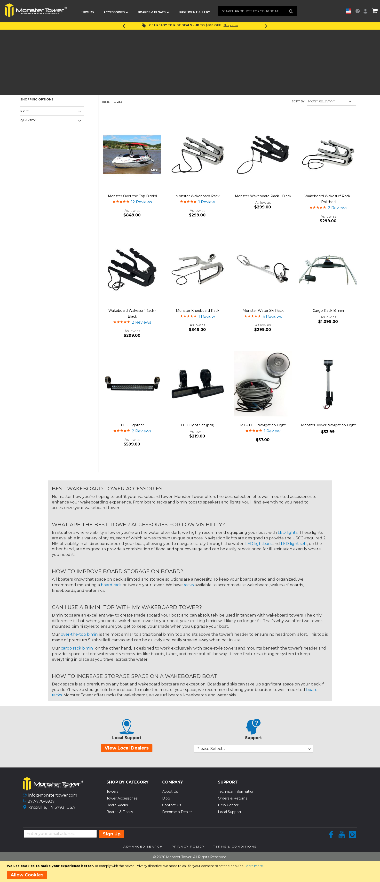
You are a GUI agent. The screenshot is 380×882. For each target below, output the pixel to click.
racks (189, 585)
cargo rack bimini (77, 648)
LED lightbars (258, 543)
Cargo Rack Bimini (328, 310)
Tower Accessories (121, 798)
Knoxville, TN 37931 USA (51, 807)
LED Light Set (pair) (197, 425)
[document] (191, 871)
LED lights (287, 532)
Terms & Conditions (234, 846)
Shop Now (230, 25)
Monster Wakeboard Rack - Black (263, 196)
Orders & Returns (232, 798)
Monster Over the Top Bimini (132, 196)
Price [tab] (25, 111)
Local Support (229, 812)
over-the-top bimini (79, 634)
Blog (166, 798)
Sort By (298, 101)
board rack (111, 585)
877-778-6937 (41, 801)
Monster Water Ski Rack (263, 310)
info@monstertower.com (52, 795)
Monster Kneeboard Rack (197, 310)
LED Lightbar (132, 425)
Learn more (254, 866)
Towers (112, 791)
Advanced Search (143, 846)
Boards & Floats (119, 812)
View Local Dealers (127, 748)
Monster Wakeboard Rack (197, 196)
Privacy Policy (188, 846)
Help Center (228, 805)
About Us (170, 791)
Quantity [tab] (27, 120)
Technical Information (236, 791)
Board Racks (117, 805)
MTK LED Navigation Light (263, 425)
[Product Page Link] (132, 155)
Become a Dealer (177, 812)
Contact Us (171, 805)
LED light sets (294, 543)
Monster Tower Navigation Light (328, 425)
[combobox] (257, 11)
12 (141, 202)
